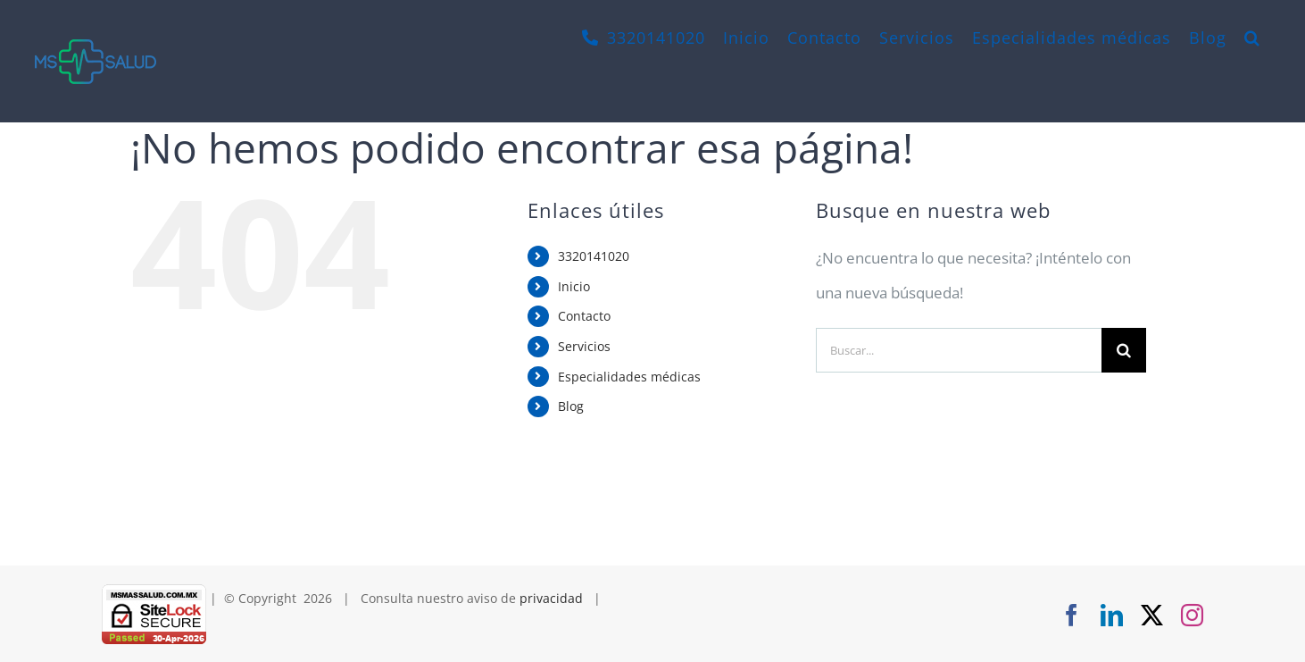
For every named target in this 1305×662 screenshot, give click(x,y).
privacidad (551, 598)
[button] (1252, 37)
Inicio (574, 286)
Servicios (584, 346)
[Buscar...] (958, 350)
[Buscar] (1123, 350)
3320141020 (593, 255)
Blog (571, 406)
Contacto (584, 315)
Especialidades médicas (629, 376)
